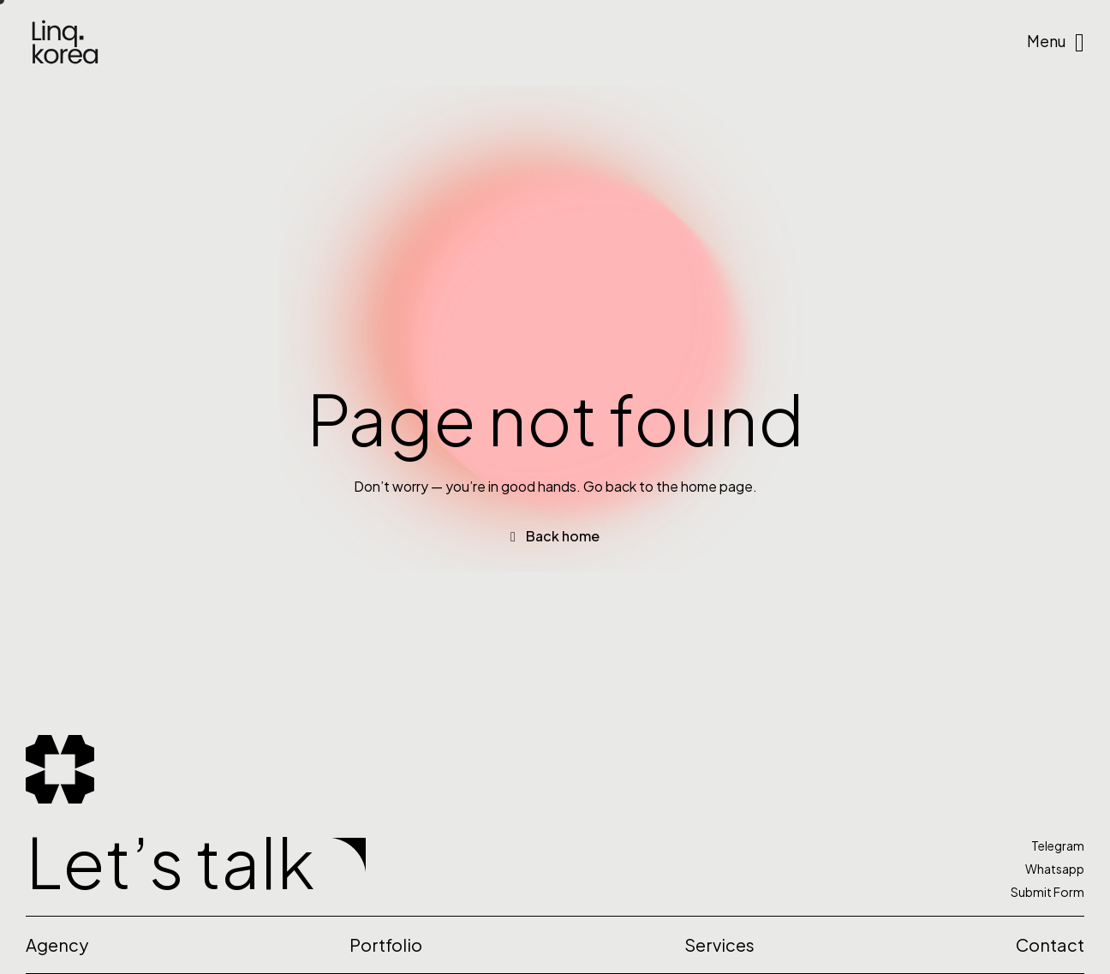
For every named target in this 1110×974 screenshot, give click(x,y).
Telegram (1057, 845)
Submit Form (1047, 891)
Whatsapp (1054, 868)
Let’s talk (170, 861)
